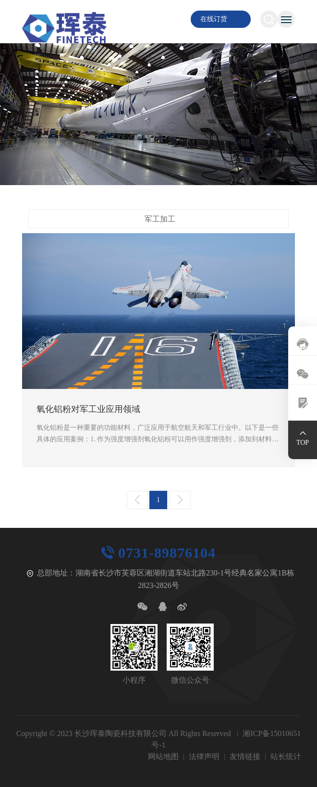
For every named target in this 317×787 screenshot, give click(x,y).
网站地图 (163, 756)
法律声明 (204, 756)
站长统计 (285, 756)
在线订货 (213, 19)
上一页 (137, 500)
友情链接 (245, 756)
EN (173, 19)
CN (156, 19)
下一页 (180, 500)
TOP (302, 442)
